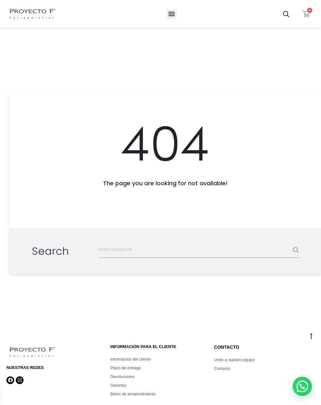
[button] (171, 14)
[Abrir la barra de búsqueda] (286, 13)
